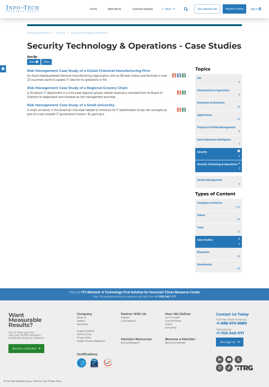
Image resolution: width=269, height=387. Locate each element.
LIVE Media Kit (128, 320)
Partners (125, 317)
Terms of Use (84, 334)
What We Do (114, 9)
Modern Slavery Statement (91, 341)
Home (93, 9)
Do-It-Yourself (172, 317)
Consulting (170, 327)
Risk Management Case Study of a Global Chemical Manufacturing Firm (88, 71)
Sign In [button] (256, 9)
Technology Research (39, 32)
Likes (47, 62)
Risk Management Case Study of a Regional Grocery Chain (77, 88)
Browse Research (130, 342)
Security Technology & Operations (89, 32)
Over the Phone (173, 320)
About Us (81, 317)
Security (60, 32)
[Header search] (186, 9)
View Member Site (207, 8)
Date (33, 62)
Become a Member (26, 348)
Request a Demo (234, 8)
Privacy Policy (84, 337)
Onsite (168, 324)
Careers (81, 320)
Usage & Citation (85, 331)
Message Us (229, 342)
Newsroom (83, 324)
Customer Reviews (142, 9)
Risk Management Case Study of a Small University (71, 105)
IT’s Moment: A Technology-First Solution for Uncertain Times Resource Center (141, 292)
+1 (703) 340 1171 (165, 296)
